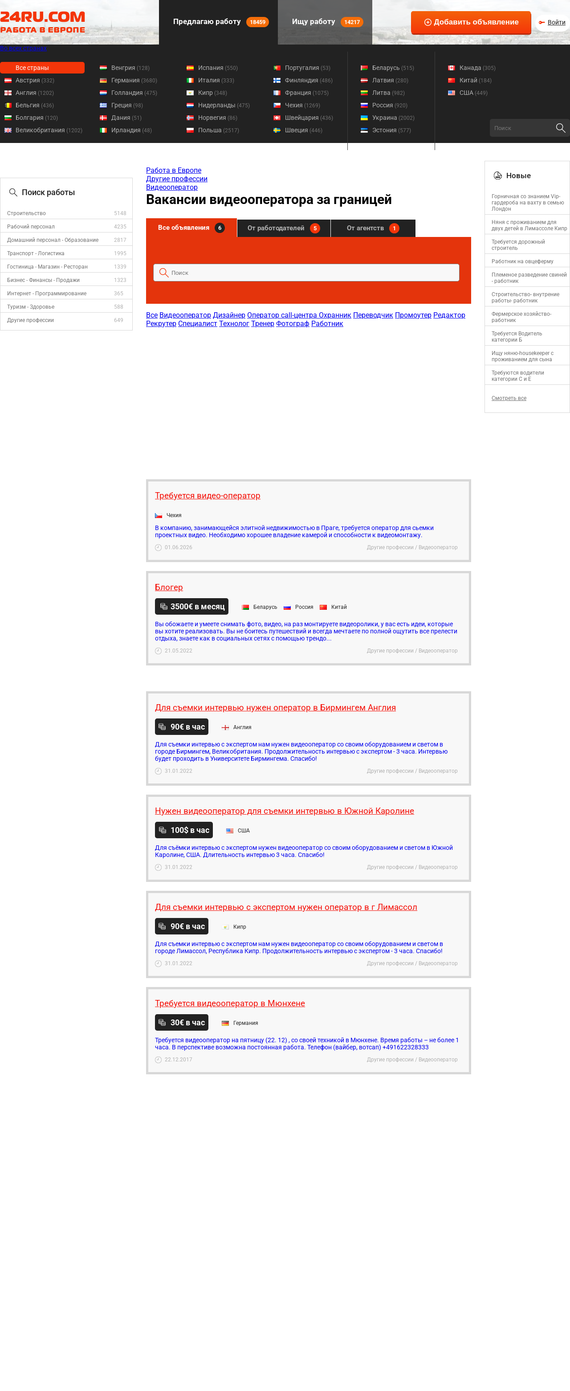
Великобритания (49, 130)
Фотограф (292, 323)
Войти (557, 22)
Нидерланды (224, 105)
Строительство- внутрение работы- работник (525, 297)
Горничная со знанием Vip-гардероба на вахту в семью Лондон (528, 202)
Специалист (197, 323)
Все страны (32, 67)
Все (152, 315)
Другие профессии (30, 320)
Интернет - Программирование (46, 293)
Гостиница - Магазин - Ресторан (47, 267)
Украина (393, 117)
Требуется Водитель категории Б (517, 336)
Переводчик (373, 315)
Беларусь (393, 67)
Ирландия (131, 130)
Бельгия (35, 105)
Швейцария (309, 117)
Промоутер (413, 315)
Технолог (234, 323)
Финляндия (309, 80)
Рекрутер (161, 323)
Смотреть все (509, 398)
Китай (476, 80)
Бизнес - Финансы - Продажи (43, 280)
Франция (307, 92)
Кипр (212, 92)
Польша (218, 130)
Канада (478, 67)
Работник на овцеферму (523, 261)
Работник (327, 323)
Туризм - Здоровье (30, 307)
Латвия (390, 80)
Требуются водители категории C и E (518, 376)
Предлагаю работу (220, 22)
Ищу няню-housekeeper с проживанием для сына (523, 356)
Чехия (302, 105)
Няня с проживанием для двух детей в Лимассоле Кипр (529, 225)
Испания (218, 67)
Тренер (262, 323)
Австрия (35, 80)
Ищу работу (326, 22)
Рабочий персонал (31, 227)
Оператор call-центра (283, 315)
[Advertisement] (308, 399)
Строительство (26, 213)
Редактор (449, 315)
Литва (388, 92)
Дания (126, 117)
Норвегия (217, 117)
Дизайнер (229, 315)
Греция (127, 105)
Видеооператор (172, 187)
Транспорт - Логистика (36, 253)
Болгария (37, 117)
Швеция (303, 130)
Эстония (391, 130)
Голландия (134, 92)
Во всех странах (23, 48)
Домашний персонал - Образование (52, 240)
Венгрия (130, 67)
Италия (216, 80)
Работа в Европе (173, 170)
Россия (389, 105)
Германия (134, 80)
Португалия (307, 67)
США (474, 92)
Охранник (335, 315)
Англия (35, 92)
